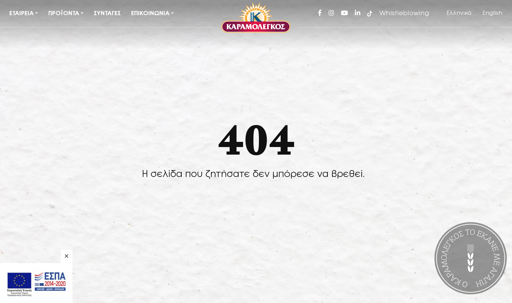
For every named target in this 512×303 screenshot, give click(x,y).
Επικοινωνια (150, 13)
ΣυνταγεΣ (107, 13)
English (492, 13)
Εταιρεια (21, 13)
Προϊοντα (63, 13)
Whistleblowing (404, 13)
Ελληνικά (458, 13)
